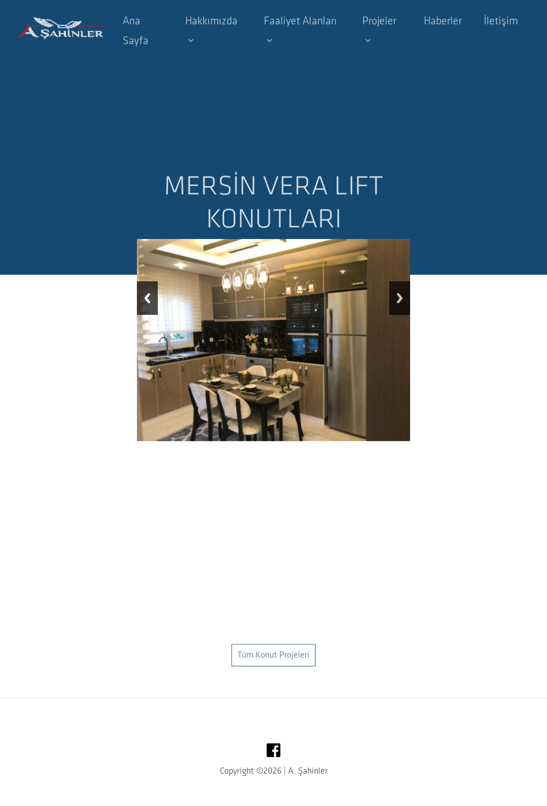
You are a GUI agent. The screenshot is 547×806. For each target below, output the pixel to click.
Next (399, 298)
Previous (147, 298)
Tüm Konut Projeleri (273, 669)
